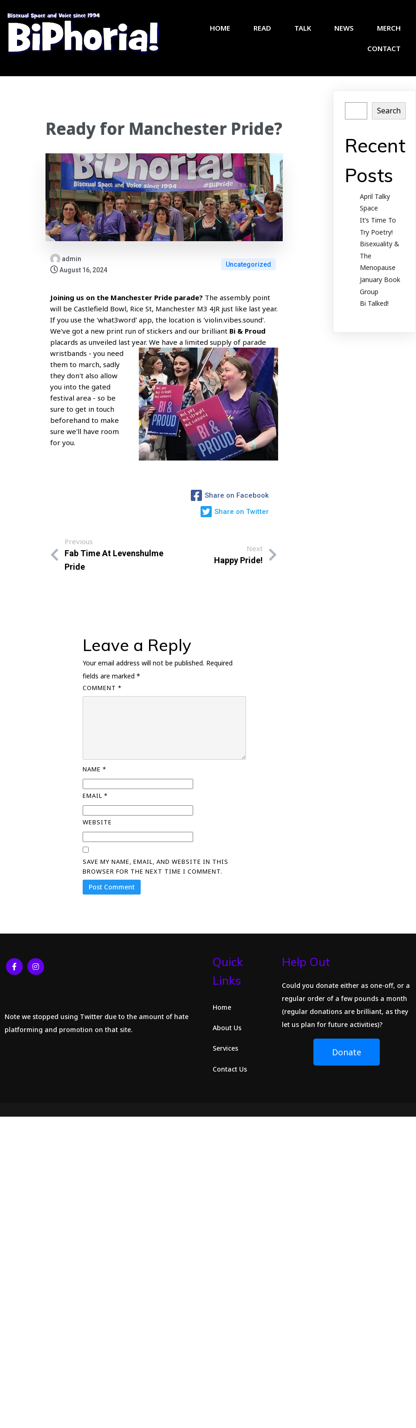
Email (95, 802)
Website (97, 828)
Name (94, 775)
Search (389, 113)
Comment (102, 694)
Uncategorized (248, 266)
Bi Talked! (374, 305)
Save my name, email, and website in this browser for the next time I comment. (155, 873)
